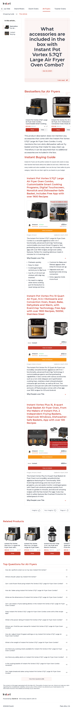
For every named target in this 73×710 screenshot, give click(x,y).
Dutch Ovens (33, 9)
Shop (32, 129)
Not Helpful (50, 510)
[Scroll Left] (2, 9)
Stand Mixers (19, 9)
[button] (67, 80)
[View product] (37, 114)
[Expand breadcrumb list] (16, 14)
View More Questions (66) (36, 679)
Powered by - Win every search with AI (19, 699)
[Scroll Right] (69, 114)
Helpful (36, 510)
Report (64, 510)
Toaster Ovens (60, 9)
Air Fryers (46, 9)
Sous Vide (6, 9)
